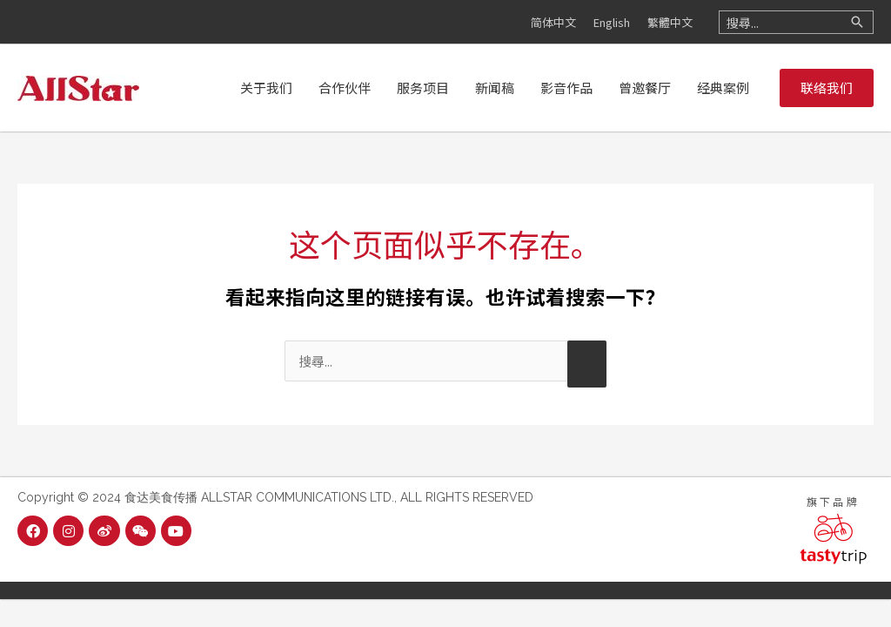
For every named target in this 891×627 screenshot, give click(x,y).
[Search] (857, 22)
